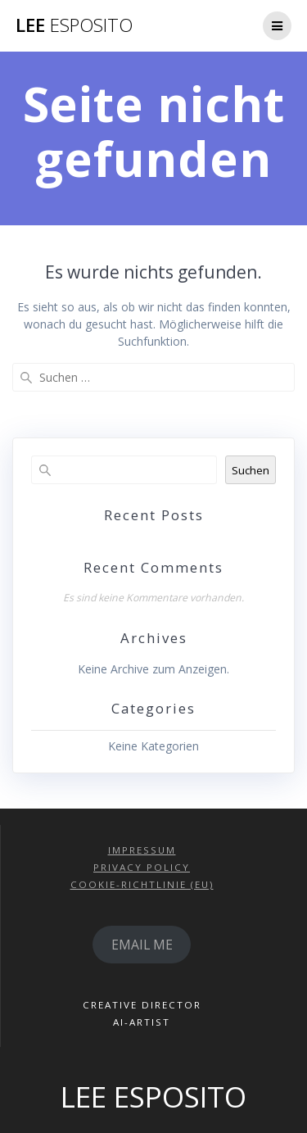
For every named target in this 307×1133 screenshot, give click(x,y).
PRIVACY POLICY (141, 867)
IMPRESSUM (142, 850)
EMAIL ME (142, 945)
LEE (74, 25)
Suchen (250, 470)
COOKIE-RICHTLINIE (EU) (142, 884)
